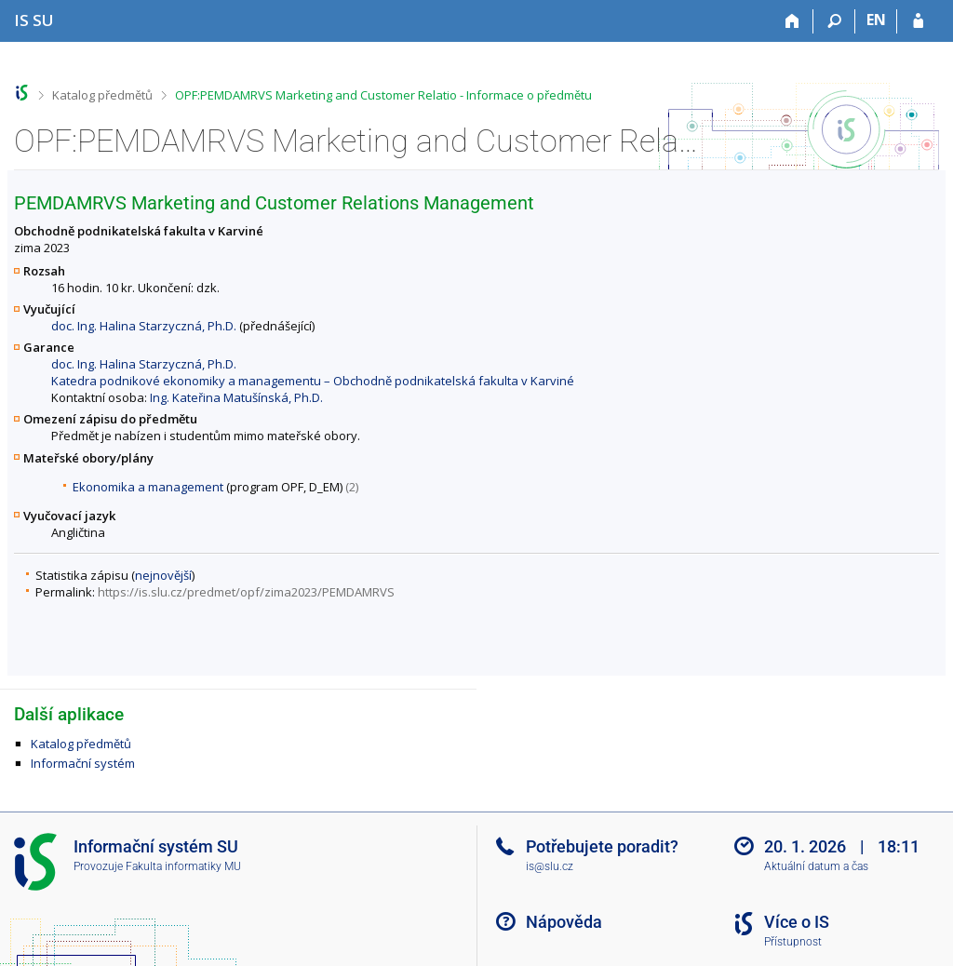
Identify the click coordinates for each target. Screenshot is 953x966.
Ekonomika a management (148, 486)
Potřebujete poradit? (602, 846)
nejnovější (163, 575)
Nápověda (564, 922)
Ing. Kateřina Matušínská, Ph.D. (236, 397)
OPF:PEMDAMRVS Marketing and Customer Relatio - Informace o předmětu (383, 95)
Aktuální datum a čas (816, 866)
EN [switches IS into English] (876, 19)
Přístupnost (793, 941)
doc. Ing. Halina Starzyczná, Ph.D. (143, 325)
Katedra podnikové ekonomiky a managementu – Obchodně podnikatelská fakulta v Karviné (312, 380)
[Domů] (792, 21)
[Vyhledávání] (834, 21)
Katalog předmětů (102, 95)
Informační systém (83, 763)
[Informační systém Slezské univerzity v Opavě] (34, 20)
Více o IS (796, 922)
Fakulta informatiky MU (183, 866)
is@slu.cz (549, 866)
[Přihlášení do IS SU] (918, 21)
